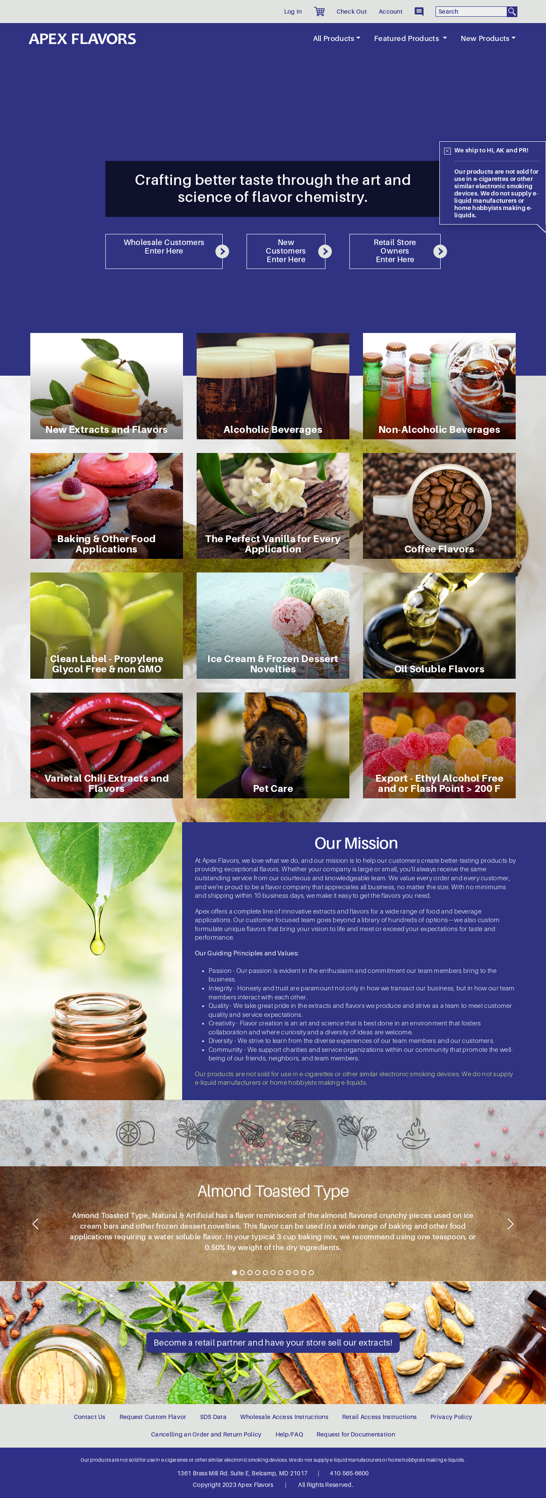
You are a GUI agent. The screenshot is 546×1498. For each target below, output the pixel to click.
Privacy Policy (451, 1416)
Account (391, 11)
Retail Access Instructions (379, 1416)
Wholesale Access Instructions (284, 1416)
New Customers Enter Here (295, 251)
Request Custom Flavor (152, 1416)
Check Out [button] (352, 11)
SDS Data (213, 1416)
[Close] (447, 151)
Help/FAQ (289, 1434)
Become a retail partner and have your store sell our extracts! (273, 1342)
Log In (293, 11)
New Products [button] (485, 39)
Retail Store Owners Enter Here (407, 251)
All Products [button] (333, 39)
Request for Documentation (356, 1434)
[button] (319, 11)
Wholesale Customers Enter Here (173, 248)
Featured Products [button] (407, 39)
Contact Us (90, 1416)
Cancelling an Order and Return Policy (206, 1434)
